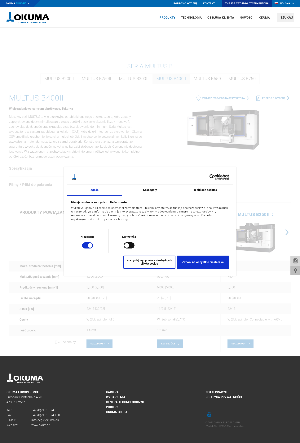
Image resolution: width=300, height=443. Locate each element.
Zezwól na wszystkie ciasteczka (203, 262)
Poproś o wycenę (273, 155)
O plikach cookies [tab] (205, 190)
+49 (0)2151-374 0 (43, 410)
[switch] (126, 245)
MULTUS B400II (171, 135)
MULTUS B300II (134, 135)
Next (287, 289)
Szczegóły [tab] (150, 190)
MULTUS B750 (242, 135)
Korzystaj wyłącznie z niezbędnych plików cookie (149, 262)
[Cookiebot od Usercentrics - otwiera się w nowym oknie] (212, 177)
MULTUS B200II (59, 135)
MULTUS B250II (96, 135)
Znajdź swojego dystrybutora (223, 155)
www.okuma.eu (41, 425)
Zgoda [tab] (94, 190)
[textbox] (285, 17)
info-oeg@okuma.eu (45, 420)
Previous (154, 289)
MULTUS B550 (207, 135)
